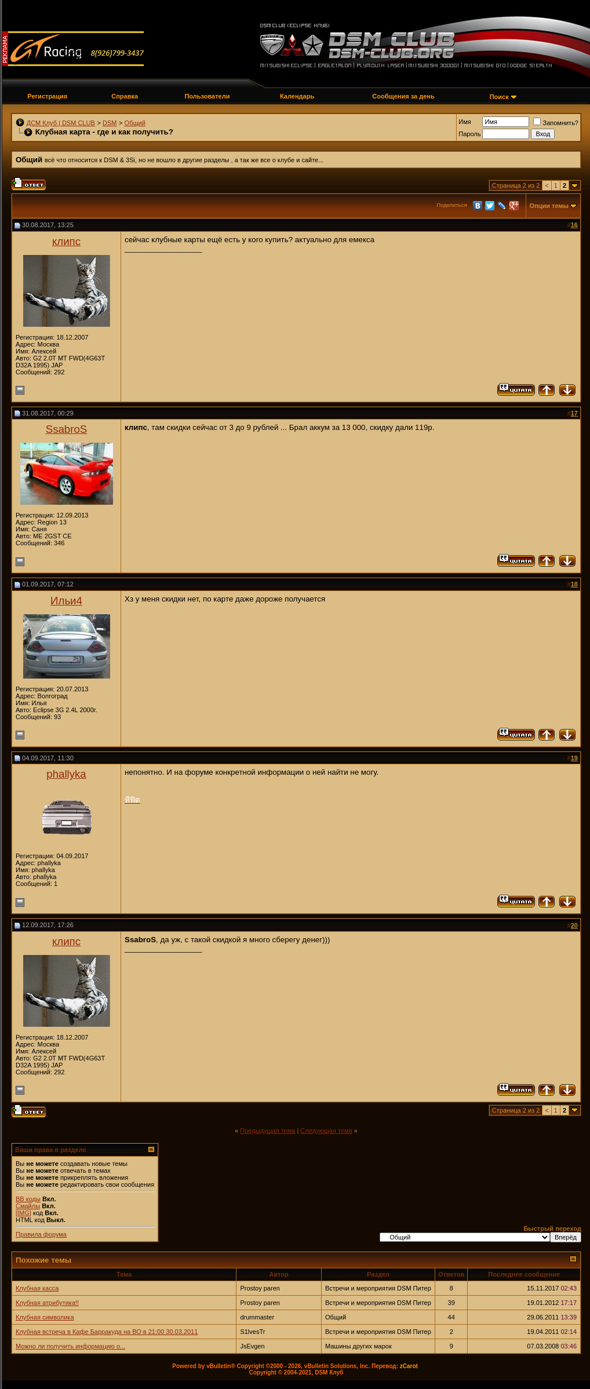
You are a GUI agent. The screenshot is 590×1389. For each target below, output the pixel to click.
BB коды (28, 1198)
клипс (66, 241)
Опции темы (549, 205)
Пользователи (207, 96)
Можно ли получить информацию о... (70, 1346)
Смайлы (28, 1205)
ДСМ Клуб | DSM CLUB (61, 122)
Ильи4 (66, 601)
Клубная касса (37, 1288)
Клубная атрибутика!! (47, 1302)
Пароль (469, 133)
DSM (109, 122)
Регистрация (47, 96)
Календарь (297, 96)
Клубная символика (45, 1317)
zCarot (409, 1366)
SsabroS (67, 429)
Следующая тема (326, 1130)
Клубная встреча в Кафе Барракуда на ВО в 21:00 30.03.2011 (107, 1331)
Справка (124, 96)
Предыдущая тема (267, 1130)
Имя (464, 121)
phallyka (66, 774)
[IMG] (23, 1212)
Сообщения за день (403, 96)
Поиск (499, 96)
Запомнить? (555, 122)
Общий (135, 122)
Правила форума (41, 1234)
